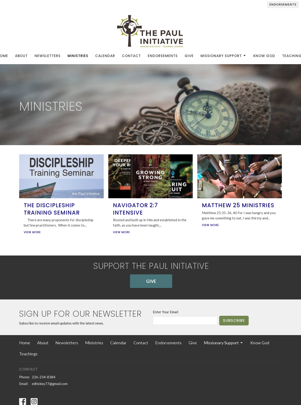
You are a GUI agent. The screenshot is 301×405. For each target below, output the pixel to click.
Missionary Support (223, 55)
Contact (131, 55)
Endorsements (282, 4)
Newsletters (48, 55)
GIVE (151, 281)
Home (24, 342)
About (21, 55)
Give (189, 55)
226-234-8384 (43, 377)
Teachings (28, 353)
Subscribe (234, 320)
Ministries (78, 55)
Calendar (105, 55)
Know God (264, 55)
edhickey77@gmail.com (50, 384)
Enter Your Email (165, 312)
